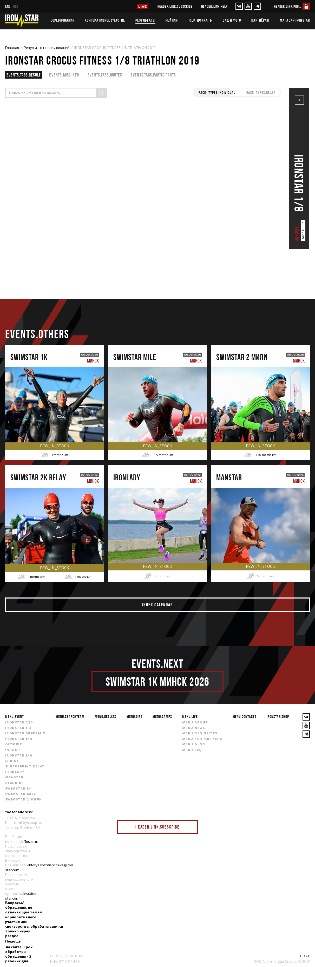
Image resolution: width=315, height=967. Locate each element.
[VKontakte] (239, 6)
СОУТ (305, 956)
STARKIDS (14, 783)
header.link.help (214, 6)
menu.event (14, 716)
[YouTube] (248, 6)
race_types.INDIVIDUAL (217, 92)
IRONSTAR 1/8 (18, 755)
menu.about (195, 722)
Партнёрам (260, 20)
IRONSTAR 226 (19, 722)
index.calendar (157, 604)
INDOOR (12, 750)
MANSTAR (14, 777)
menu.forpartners (202, 739)
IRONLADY (15, 772)
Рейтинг (172, 20)
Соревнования (62, 20)
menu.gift (134, 716)
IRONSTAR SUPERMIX (25, 733)
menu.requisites (199, 733)
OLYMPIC (13, 744)
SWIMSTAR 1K (18, 788)
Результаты (145, 20)
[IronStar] (21, 20)
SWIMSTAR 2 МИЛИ (23, 799)
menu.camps (162, 716)
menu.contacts (245, 716)
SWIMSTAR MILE (20, 794)
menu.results (105, 716)
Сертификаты (200, 20)
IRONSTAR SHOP (278, 716)
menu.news (193, 728)
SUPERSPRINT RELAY (24, 766)
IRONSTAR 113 (18, 728)
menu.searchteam (70, 716)
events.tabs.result (23, 74)
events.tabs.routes (105, 74)
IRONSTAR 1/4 (18, 739)
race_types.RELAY (260, 92)
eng (8, 6)
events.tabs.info (64, 74)
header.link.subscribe (175, 6)
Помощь (31, 841)
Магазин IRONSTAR (295, 20)
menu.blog (193, 744)
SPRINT (12, 761)
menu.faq (192, 750)
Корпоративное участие (105, 20)
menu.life (190, 716)
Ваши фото (232, 20)
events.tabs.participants (153, 74)
